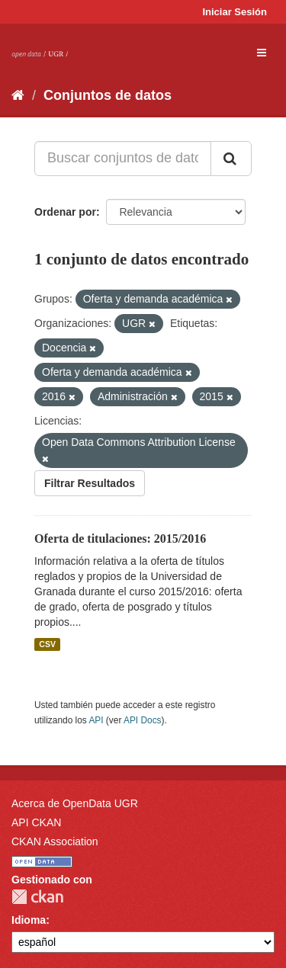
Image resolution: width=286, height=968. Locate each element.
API (95, 720)
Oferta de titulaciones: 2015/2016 (120, 538)
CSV (47, 644)
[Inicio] (17, 95)
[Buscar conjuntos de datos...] (122, 158)
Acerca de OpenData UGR (74, 803)
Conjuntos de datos (107, 95)
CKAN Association (54, 841)
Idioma (28, 920)
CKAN (37, 897)
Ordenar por (65, 212)
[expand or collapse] (262, 52)
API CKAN (36, 822)
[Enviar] (231, 158)
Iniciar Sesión (234, 12)
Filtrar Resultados (89, 483)
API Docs (143, 720)
